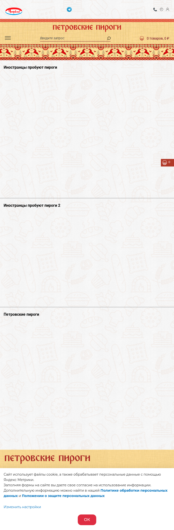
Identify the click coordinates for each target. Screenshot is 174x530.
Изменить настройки (22, 507)
